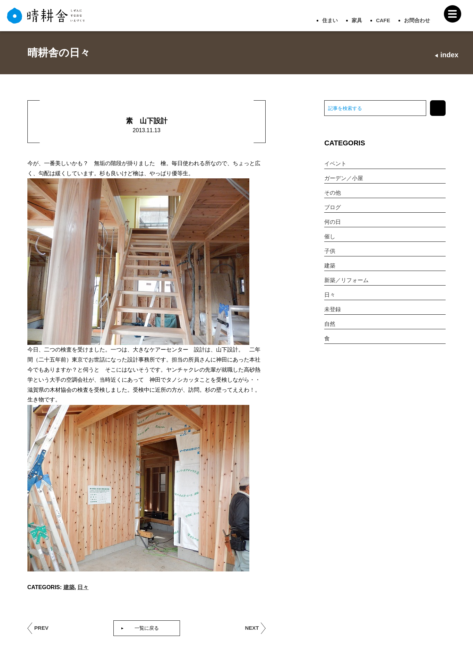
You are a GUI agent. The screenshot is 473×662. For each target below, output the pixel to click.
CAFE (383, 20)
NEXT (252, 628)
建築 (69, 587)
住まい (330, 20)
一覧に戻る (147, 628)
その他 (332, 193)
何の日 (332, 222)
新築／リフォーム (346, 280)
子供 (329, 251)
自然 (329, 324)
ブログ (332, 207)
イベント (335, 164)
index (446, 55)
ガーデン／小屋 (343, 178)
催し (329, 236)
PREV (41, 628)
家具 (357, 20)
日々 (82, 587)
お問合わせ (417, 20)
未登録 (332, 309)
